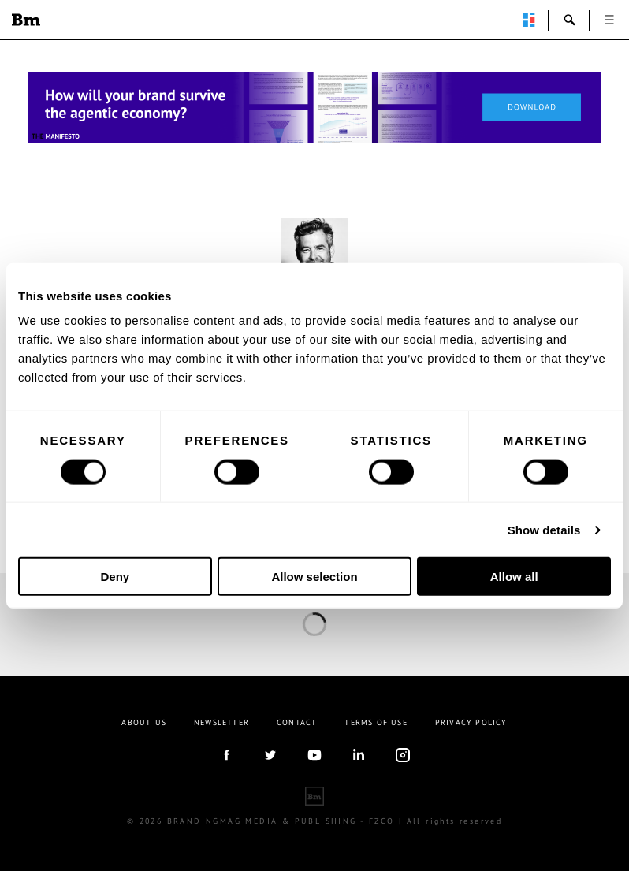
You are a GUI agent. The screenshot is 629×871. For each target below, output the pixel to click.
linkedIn (358, 755)
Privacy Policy (471, 722)
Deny (114, 576)
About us (143, 722)
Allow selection (314, 576)
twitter (270, 755)
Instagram (402, 755)
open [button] (609, 19)
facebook (226, 755)
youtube (314, 755)
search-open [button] (570, 19)
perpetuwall (529, 19)
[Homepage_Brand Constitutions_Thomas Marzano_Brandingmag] (314, 107)
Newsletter (221, 722)
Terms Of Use (375, 722)
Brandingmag (26, 19)
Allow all (514, 576)
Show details (544, 529)
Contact (297, 722)
